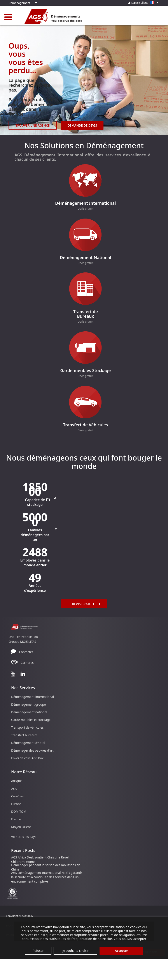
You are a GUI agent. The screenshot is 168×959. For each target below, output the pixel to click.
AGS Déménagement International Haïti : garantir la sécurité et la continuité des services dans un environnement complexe (46, 877)
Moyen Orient (21, 827)
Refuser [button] (38, 950)
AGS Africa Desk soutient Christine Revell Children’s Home (40, 859)
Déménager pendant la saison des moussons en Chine (45, 867)
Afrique (16, 781)
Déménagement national (29, 712)
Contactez (26, 652)
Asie (14, 788)
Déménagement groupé (28, 704)
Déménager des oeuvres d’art (32, 750)
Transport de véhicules (27, 727)
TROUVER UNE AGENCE (33, 125)
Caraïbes (17, 796)
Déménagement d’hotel (28, 743)
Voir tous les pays (23, 837)
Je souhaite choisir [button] (76, 950)
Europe (16, 804)
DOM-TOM (18, 811)
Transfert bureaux (24, 735)
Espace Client (144, 3)
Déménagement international (32, 697)
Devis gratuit (85, 208)
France (16, 819)
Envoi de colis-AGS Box (27, 758)
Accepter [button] (121, 950)
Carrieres (27, 663)
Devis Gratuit (86, 604)
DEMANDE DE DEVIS (82, 125)
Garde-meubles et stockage (31, 720)
